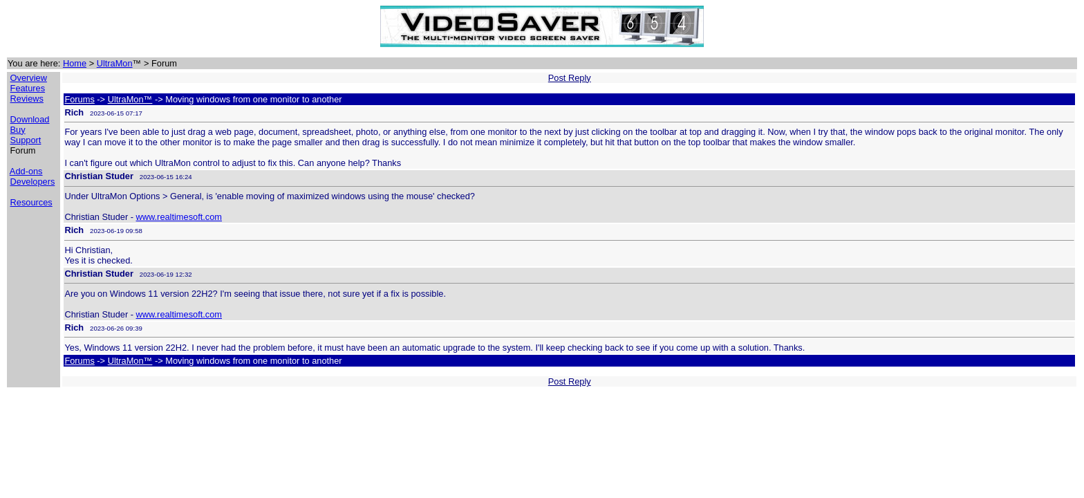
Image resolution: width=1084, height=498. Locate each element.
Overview (28, 78)
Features (28, 88)
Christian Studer (98, 176)
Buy (18, 129)
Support (25, 140)
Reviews (27, 98)
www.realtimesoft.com (179, 217)
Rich (74, 112)
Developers (32, 181)
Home (74, 63)
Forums (79, 99)
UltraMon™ (130, 99)
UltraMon (115, 63)
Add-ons (26, 171)
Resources (31, 202)
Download (30, 119)
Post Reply (569, 78)
